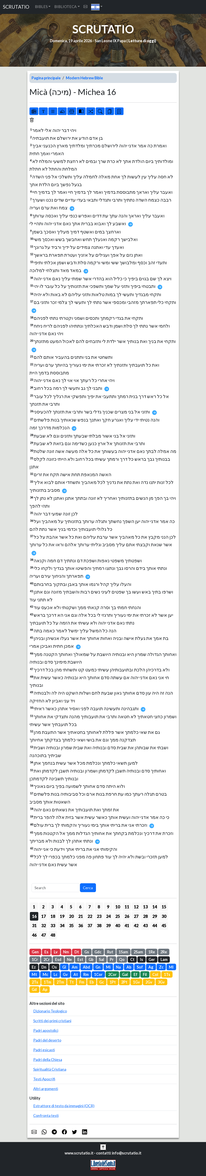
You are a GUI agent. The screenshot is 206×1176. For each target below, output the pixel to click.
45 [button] (164, 925)
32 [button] (43, 925)
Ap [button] (45, 989)
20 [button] (71, 916)
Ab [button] (128, 967)
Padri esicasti (44, 1049)
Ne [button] (69, 959)
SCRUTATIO (16, 7)
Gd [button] (34, 989)
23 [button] (99, 916)
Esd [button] (58, 959)
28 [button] (145, 916)
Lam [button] (164, 959)
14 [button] (154, 906)
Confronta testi (46, 1115)
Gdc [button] (97, 952)
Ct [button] (132, 959)
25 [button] (117, 916)
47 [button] (43, 935)
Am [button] (74, 967)
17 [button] (43, 916)
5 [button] (71, 906)
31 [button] (34, 925)
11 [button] (127, 906)
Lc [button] (55, 974)
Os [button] (54, 967)
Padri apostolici (45, 1030)
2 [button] (43, 906)
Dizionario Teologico (50, 1011)
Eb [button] (92, 982)
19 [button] (62, 916)
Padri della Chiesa (47, 1059)
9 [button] (108, 906)
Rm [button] (86, 974)
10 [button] (117, 906)
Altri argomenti (45, 1088)
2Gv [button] (148, 982)
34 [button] (62, 925)
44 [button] (154, 925)
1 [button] (34, 906)
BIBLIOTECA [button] (65, 6)
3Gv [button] (161, 982)
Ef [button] (135, 974)
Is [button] (141, 959)
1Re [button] (151, 952)
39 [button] (108, 925)
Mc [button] (45, 974)
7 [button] (89, 906)
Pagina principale (46, 78)
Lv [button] (56, 952)
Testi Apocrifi (44, 1079)
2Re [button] (163, 952)
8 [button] (99, 906)
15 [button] (164, 906)
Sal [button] (101, 959)
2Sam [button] (138, 952)
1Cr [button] (35, 959)
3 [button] (52, 906)
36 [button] (80, 925)
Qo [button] (122, 959)
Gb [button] (91, 959)
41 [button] (127, 925)
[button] (97, 7)
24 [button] (108, 916)
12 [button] (136, 906)
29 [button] (154, 916)
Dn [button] (43, 967)
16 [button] (34, 916)
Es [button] (46, 952)
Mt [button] (34, 974)
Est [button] (80, 959)
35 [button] (71, 925)
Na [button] (118, 967)
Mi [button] (108, 967)
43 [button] (145, 925)
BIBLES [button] (41, 6)
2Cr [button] (47, 959)
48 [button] (53, 935)
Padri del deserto (47, 1040)
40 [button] (117, 925)
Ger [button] (152, 959)
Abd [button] (86, 967)
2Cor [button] (112, 974)
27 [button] (136, 916)
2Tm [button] (60, 982)
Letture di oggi (141, 40)
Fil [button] (145, 974)
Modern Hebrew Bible (84, 78)
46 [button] (34, 935)
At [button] (75, 974)
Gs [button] (86, 952)
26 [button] (127, 916)
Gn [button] (98, 967)
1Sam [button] (123, 952)
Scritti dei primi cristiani (52, 1020)
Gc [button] (101, 982)
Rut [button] (110, 952)
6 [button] (80, 906)
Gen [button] (35, 952)
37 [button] (90, 925)
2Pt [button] (124, 982)
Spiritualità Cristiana (49, 1069)
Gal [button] (125, 974)
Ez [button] (34, 967)
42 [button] (136, 925)
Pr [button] (112, 959)
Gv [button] (65, 974)
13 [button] (145, 906)
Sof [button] (140, 967)
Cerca (88, 887)
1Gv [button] (136, 982)
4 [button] (62, 906)
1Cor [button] (98, 974)
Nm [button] (66, 952)
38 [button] (99, 925)
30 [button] (164, 916)
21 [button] (80, 916)
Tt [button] (71, 982)
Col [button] (155, 974)
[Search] (56, 887)
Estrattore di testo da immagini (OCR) (63, 1105)
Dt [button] (76, 952)
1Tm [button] (47, 982)
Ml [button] (171, 967)
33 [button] (53, 925)
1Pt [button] (113, 982)
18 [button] (53, 916)
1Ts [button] (167, 974)
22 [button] (90, 916)
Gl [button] (64, 967)
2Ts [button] (35, 982)
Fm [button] (81, 982)
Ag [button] (150, 967)
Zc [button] (161, 967)
